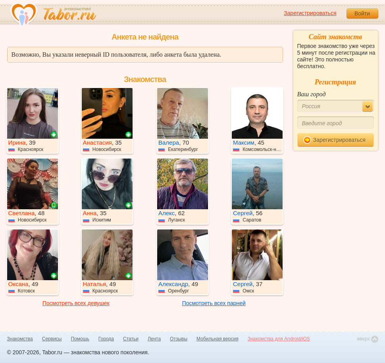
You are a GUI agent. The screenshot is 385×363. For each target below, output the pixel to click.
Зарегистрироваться (310, 13)
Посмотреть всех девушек (76, 303)
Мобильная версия (217, 339)
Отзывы (178, 339)
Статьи (131, 339)
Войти (362, 13)
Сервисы (52, 339)
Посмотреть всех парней (214, 303)
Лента (154, 339)
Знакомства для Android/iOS (279, 339)
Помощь (80, 339)
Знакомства (20, 339)
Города (106, 339)
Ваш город (311, 94)
